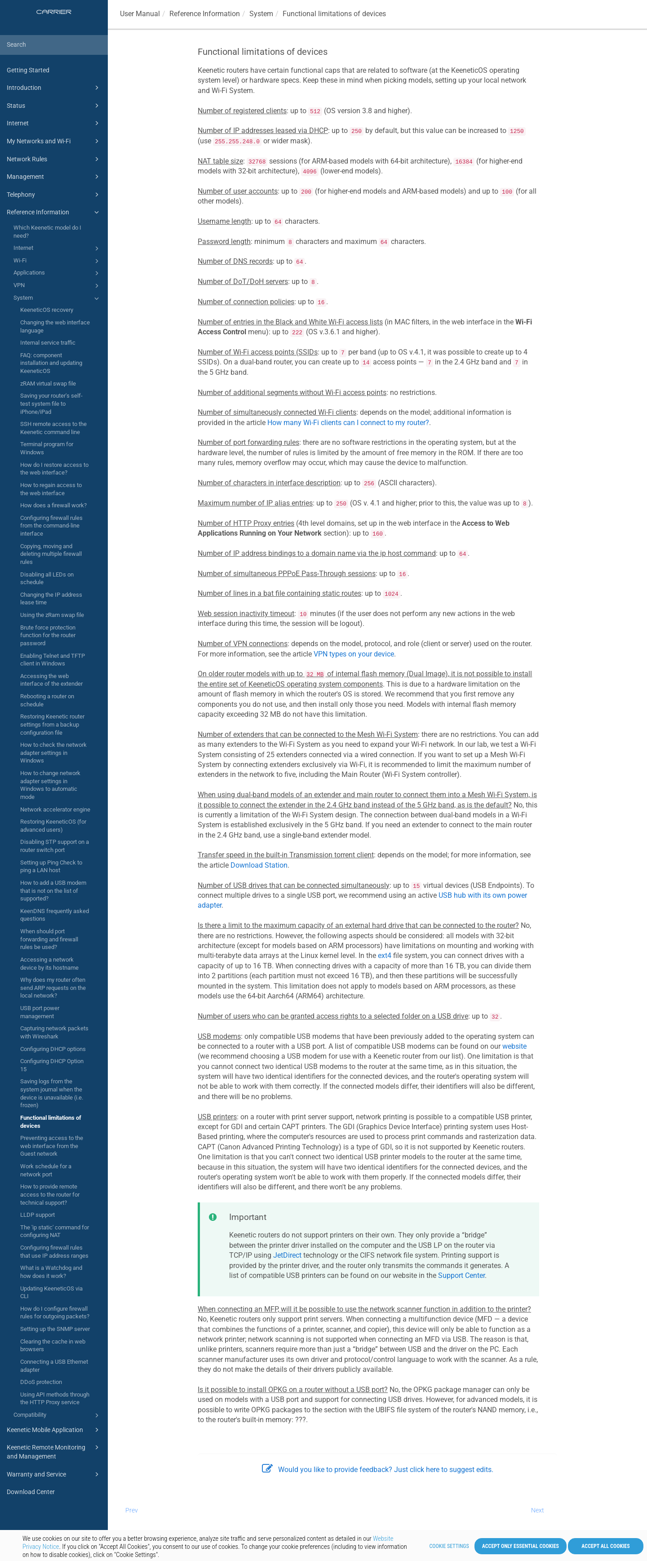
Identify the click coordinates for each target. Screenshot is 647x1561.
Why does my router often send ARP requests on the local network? (53, 987)
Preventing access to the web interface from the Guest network (51, 1146)
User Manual (140, 13)
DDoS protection (41, 1382)
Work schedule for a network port (45, 1170)
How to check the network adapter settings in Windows (53, 752)
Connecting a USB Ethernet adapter (54, 1365)
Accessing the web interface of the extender (51, 680)
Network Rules (54, 159)
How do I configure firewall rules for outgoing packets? (54, 1312)
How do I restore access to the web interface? (54, 468)
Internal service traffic (47, 342)
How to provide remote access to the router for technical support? (50, 1194)
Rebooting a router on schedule (47, 700)
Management (54, 177)
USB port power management (39, 1012)
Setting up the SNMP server (55, 1329)
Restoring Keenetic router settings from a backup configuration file (52, 724)
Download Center (31, 1491)
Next (537, 1510)
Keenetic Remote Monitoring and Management (54, 1451)
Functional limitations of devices (50, 1121)
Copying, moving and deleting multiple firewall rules (51, 554)
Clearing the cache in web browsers (52, 1345)
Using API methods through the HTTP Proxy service (54, 1398)
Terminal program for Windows (46, 448)
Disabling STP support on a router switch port (54, 845)
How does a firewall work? (53, 505)
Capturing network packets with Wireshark (54, 1032)
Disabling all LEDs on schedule (47, 578)
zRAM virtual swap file (48, 383)
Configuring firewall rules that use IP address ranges (54, 1251)
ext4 (384, 955)
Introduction (54, 88)
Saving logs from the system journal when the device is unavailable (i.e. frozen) (51, 1093)
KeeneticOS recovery (46, 309)
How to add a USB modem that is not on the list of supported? (53, 890)
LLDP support (37, 1214)
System (57, 298)
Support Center (461, 1275)
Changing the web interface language (55, 326)
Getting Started (28, 70)
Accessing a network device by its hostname (49, 963)
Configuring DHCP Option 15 (52, 1065)
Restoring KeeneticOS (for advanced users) (53, 825)
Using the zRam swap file (52, 615)
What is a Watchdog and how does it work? (51, 1271)
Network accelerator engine (55, 809)
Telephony (54, 195)
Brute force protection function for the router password (47, 635)
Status (54, 106)
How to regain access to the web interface (51, 489)
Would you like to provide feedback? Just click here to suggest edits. (377, 1469)
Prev (131, 1510)
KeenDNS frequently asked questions (54, 915)
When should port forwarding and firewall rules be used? (49, 939)
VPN (57, 286)
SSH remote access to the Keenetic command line (53, 428)
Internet (54, 123)
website (514, 1046)
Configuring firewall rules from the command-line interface (51, 525)
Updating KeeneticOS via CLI (51, 1292)
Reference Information (54, 212)
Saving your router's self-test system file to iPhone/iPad (51, 403)
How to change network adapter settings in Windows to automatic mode (50, 785)
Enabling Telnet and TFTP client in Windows (52, 659)
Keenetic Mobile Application (54, 1430)
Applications (57, 273)
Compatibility (57, 1415)
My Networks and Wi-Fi (54, 141)
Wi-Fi (57, 261)
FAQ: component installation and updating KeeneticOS (51, 363)
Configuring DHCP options (53, 1049)
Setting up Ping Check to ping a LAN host (51, 866)
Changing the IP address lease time (51, 598)
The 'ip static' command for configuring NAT (54, 1231)
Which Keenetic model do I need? (47, 231)
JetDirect (287, 1255)
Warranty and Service (54, 1474)
